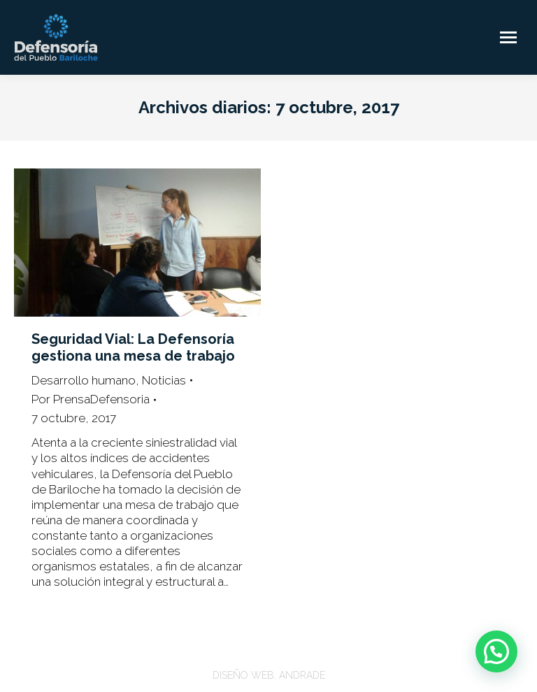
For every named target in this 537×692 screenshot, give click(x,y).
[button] (496, 651)
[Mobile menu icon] (508, 37)
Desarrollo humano (83, 380)
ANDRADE (302, 675)
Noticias (164, 380)
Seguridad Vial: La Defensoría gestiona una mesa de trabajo (133, 347)
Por (90, 399)
